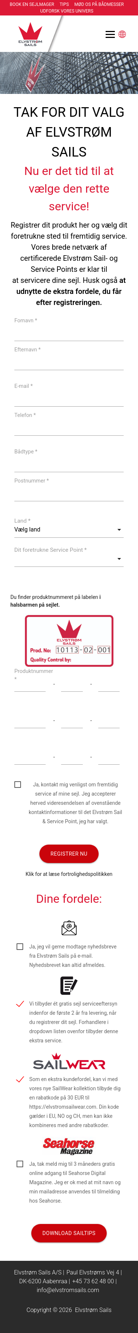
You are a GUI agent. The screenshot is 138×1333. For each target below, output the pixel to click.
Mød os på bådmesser (99, 4)
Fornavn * (25, 320)
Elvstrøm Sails (93, 1309)
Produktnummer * (33, 675)
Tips (64, 4)
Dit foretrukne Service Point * (50, 550)
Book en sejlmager (32, 4)
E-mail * (23, 386)
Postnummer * (31, 480)
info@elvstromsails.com (68, 1290)
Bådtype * (26, 451)
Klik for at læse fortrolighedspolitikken (68, 874)
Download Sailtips (68, 1233)
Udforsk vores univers (66, 11)
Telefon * (25, 415)
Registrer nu (68, 854)
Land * (22, 521)
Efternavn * (27, 349)
